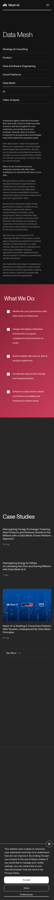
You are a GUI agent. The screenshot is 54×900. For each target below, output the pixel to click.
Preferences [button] (26, 894)
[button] (49, 844)
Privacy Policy (12, 873)
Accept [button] (26, 880)
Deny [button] (26, 888)
